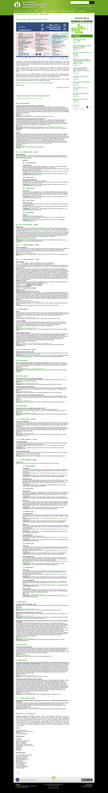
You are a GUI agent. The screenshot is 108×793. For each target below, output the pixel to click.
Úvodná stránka (18, 11)
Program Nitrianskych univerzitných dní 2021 (28, 98)
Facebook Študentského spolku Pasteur (28, 238)
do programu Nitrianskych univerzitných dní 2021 (30, 82)
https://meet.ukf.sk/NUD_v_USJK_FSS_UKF (29, 383)
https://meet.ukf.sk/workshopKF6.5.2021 (28, 675)
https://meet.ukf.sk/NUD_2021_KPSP (27, 693)
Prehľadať (92, 2)
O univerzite (28, 11)
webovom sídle (44, 445)
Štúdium (43, 11)
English (77, 6)
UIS (93, 6)
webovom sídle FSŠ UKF (33, 707)
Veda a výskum (53, 11)
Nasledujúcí (76, 109)
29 (78, 32)
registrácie (47, 281)
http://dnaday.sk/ (22, 145)
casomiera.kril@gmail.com (25, 301)
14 (75, 28)
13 (72, 28)
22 (78, 30)
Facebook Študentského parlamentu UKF (30, 354)
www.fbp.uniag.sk (23, 343)
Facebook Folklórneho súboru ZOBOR (27, 253)
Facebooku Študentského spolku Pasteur (53, 127)
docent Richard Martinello (35, 140)
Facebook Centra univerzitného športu (27, 317)
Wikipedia (89, 6)
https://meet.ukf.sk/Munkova (25, 391)
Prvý (73, 107)
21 (75, 30)
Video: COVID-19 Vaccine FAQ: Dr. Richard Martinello (40, 143)
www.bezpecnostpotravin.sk (33, 343)
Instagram (54, 171)
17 (84, 28)
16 (81, 28)
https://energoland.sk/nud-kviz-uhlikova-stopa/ (29, 454)
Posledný (82, 109)
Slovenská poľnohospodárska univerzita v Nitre (34, 4)
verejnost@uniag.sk (54, 785)
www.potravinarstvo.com (45, 343)
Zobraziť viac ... (76, 42)
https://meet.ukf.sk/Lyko (24, 115)
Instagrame (58, 445)
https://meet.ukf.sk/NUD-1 (24, 655)
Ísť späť (18, 773)
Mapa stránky (83, 6)
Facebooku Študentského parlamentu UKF (32, 172)
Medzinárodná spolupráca (67, 11)
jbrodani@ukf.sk (35, 301)
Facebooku (50, 445)
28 (75, 32)
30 (81, 32)
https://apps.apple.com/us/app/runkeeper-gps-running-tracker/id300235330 (47, 230)
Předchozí (77, 107)
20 (72, 30)
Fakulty (36, 11)
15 (78, 28)
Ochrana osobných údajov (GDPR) (26, 780)
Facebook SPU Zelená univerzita (26, 433)
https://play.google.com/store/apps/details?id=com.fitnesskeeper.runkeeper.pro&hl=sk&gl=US (41, 231)
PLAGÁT (18, 148)
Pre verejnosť (82, 11)
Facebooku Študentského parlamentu (31, 207)
